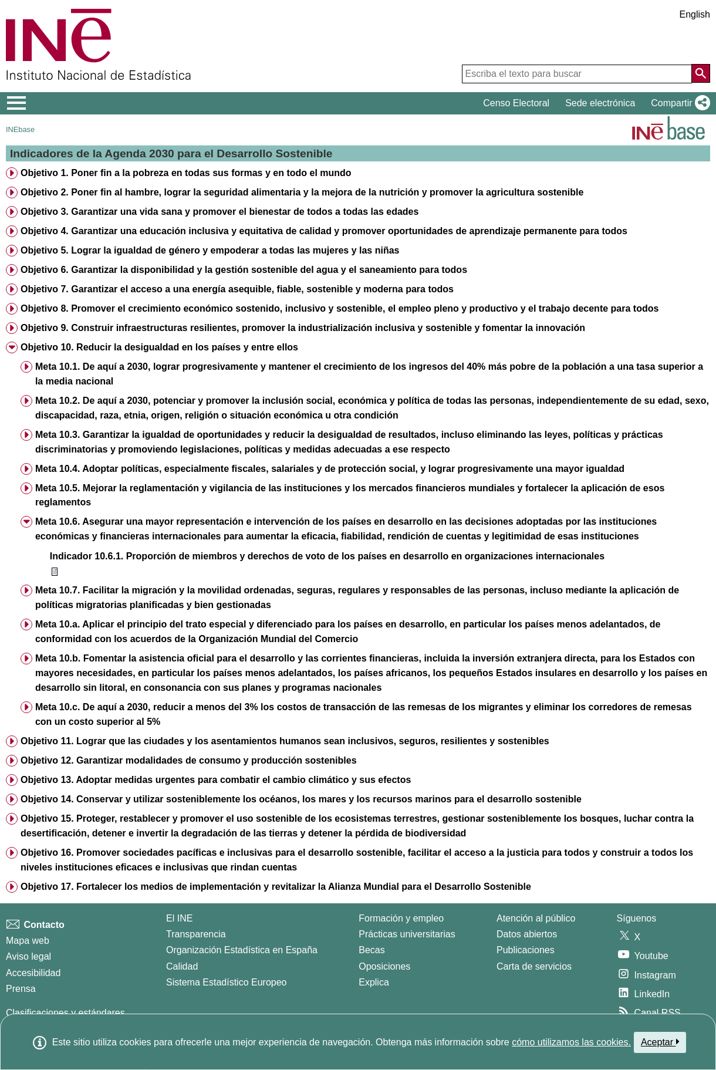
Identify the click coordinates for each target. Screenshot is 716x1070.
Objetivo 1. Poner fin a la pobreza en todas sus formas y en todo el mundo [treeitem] (186, 173)
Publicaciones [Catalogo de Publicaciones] (526, 950)
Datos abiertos (527, 934)
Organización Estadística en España (242, 950)
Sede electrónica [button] (600, 103)
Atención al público (536, 918)
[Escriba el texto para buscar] (577, 74)
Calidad (182, 966)
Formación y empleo (401, 918)
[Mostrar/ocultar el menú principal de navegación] (17, 103)
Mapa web (27, 941)
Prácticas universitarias (407, 934)
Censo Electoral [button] (516, 103)
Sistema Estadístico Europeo (226, 982)
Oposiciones (384, 966)
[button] (678, 103)
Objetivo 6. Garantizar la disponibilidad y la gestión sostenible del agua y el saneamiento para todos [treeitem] (244, 270)
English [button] (695, 14)
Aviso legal (28, 956)
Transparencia (196, 934)
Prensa (21, 989)
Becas (371, 950)
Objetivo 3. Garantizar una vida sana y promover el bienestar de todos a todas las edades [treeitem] (219, 212)
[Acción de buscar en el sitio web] (700, 73)
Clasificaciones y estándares (65, 1013)
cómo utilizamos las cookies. (571, 1042)
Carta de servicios (534, 966)
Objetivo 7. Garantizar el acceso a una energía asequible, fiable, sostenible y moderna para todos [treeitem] (237, 289)
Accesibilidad (33, 973)
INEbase (20, 129)
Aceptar (660, 1042)
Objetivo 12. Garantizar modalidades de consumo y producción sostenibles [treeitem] (189, 760)
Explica (374, 982)
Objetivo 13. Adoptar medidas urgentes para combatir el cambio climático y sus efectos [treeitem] (216, 780)
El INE (179, 918)
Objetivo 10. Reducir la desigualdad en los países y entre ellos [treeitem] (159, 347)
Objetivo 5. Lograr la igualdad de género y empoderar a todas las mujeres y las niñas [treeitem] (210, 250)
